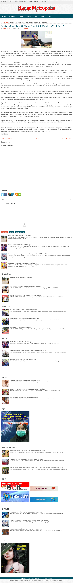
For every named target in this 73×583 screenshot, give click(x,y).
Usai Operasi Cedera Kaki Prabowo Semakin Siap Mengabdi (25, 286)
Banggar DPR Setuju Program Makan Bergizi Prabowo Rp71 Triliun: (27, 389)
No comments (25, 28)
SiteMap (44, 1)
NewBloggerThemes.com (58, 580)
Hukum (42, 16)
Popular (4, 232)
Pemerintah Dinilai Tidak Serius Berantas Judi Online (22, 263)
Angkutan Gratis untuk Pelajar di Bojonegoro (21, 327)
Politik (49, 16)
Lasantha (31, 580)
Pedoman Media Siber (20, 1)
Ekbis (36, 16)
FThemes (15, 580)
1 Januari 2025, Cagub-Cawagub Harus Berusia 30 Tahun (25, 380)
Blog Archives (20, 232)
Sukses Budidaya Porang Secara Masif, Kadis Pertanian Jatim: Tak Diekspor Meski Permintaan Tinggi (36, 467)
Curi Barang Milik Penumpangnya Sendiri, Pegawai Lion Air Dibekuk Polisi (28, 254)
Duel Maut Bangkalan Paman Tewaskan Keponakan (23, 309)
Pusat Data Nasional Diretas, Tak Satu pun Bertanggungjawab (26, 512)
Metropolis (12, 16)
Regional (29, 16)
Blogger (50, 578)
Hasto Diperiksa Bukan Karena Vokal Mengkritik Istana (24, 397)
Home (3, 22)
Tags (11, 232)
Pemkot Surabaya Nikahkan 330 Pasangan (19, 245)
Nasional (21, 16)
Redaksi (10, 1)
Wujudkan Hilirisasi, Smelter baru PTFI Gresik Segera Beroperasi (26, 459)
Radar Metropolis (7, 28)
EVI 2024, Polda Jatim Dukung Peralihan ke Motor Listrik (24, 318)
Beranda (3, 1)
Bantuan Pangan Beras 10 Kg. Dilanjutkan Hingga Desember (26, 295)
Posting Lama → (66, 138)
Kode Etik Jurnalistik (34, 1)
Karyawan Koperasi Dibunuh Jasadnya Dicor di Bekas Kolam (26, 529)
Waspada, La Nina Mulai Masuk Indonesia (19, 235)
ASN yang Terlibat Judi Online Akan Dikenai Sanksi (23, 359)
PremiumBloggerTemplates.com (42, 580)
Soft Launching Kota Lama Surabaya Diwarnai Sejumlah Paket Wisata (28, 350)
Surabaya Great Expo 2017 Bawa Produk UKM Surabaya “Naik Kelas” (32, 26)
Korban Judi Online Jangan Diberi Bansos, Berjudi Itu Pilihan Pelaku (27, 450)
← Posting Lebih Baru (7, 138)
